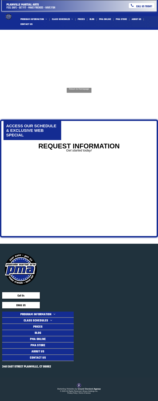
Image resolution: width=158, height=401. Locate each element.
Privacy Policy (72, 393)
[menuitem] (34, 19)
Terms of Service (85, 393)
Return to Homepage (79, 89)
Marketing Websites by (67, 389)
